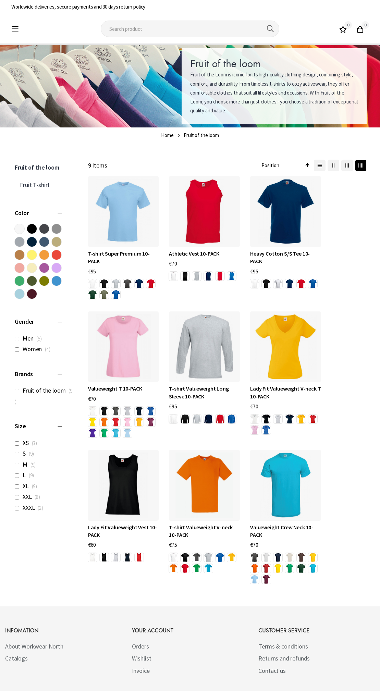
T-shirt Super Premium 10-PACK (119, 249)
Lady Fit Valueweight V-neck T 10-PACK (188, 390)
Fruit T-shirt (35, 185)
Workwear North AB (85, 684)
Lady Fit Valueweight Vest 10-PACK (263, 390)
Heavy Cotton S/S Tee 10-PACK (263, 249)
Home (167, 135)
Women (34, 349)
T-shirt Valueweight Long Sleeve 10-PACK (118, 390)
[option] (92, 275)
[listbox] (119, 282)
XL (28, 486)
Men (30, 338)
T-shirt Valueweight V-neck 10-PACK (332, 390)
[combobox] (190, 29)
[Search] (270, 29)
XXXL (31, 507)
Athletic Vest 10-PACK (186, 245)
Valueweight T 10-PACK (333, 245)
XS (28, 443)
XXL (29, 497)
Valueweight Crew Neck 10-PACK (115, 517)
